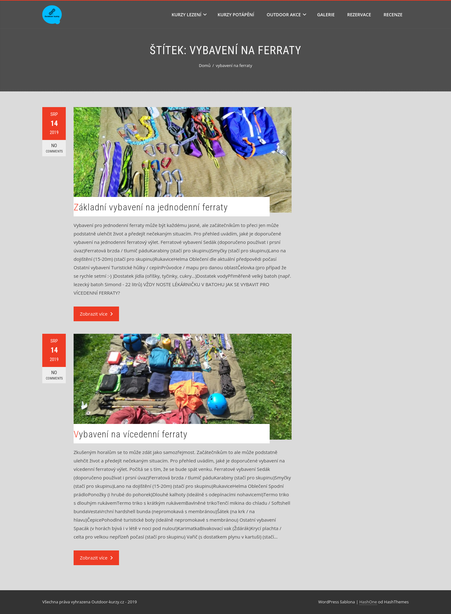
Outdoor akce (286, 15)
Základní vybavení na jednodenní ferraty (151, 207)
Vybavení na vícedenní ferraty (131, 434)
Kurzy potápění (236, 15)
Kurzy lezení (189, 15)
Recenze (393, 15)
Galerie (326, 15)
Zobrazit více (96, 314)
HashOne (368, 602)
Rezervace (359, 15)
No (54, 148)
